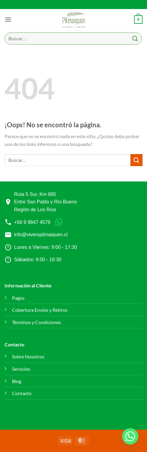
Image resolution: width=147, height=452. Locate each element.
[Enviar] (135, 38)
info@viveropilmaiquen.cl (41, 234)
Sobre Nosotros (28, 356)
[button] (8, 19)
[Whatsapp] (130, 436)
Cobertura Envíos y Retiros (40, 310)
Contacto (22, 393)
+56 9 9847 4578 (32, 222)
